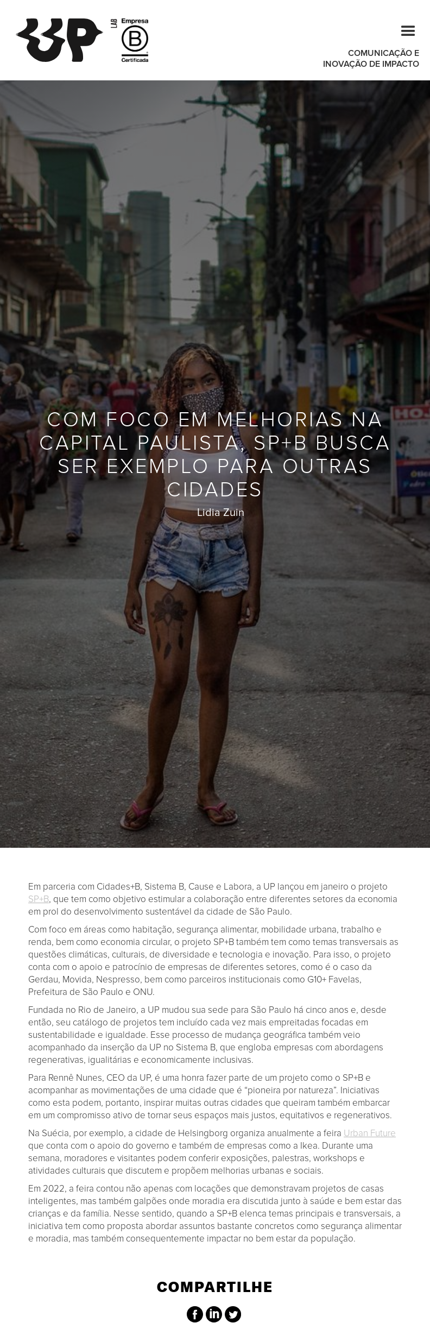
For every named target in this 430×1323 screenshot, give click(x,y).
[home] (66, 40)
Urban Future (370, 1133)
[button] (403, 29)
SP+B (38, 899)
